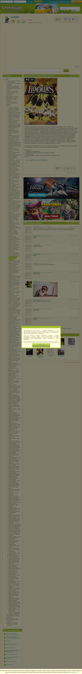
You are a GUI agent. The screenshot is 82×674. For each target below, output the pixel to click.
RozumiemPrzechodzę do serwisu (41, 345)
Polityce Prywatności (72, 672)
